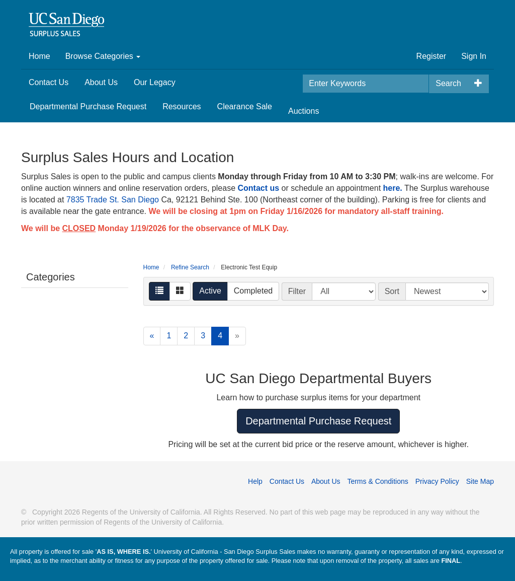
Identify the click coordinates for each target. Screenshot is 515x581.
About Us (101, 82)
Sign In (473, 56)
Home (39, 56)
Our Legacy (155, 82)
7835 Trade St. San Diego (112, 199)
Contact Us (48, 82)
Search (448, 83)
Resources (181, 106)
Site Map (480, 481)
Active (210, 290)
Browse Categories (103, 56)
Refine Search (190, 267)
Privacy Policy (437, 481)
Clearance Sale (244, 106)
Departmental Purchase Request (88, 106)
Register (431, 56)
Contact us (258, 188)
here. (392, 188)
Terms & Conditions (377, 481)
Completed (253, 290)
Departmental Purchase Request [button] (318, 420)
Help (255, 481)
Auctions (303, 111)
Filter (297, 291)
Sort (392, 291)
